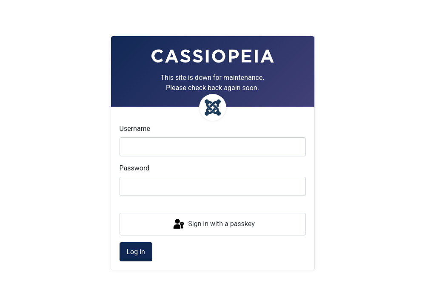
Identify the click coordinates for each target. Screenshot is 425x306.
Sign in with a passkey (213, 224)
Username (135, 129)
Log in (136, 252)
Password (135, 168)
